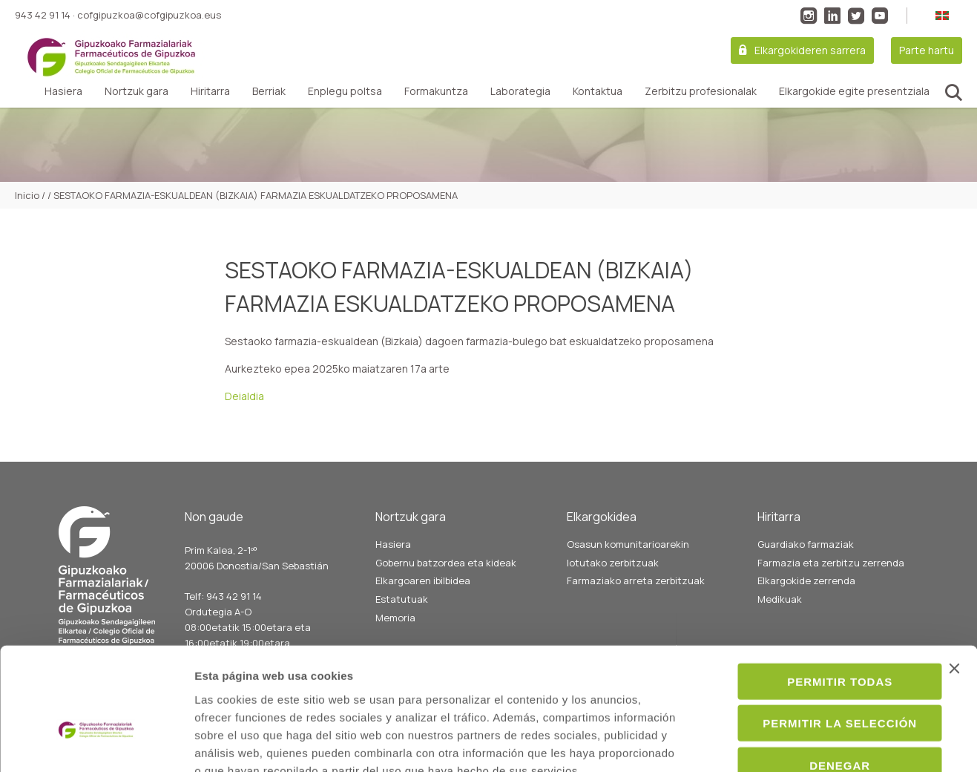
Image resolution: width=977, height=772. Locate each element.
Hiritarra (210, 91)
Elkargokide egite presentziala (854, 91)
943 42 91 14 (42, 15)
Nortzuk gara (136, 91)
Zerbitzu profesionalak (701, 91)
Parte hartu (926, 50)
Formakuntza (436, 91)
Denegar (815, 677)
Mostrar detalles (806, 742)
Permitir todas (815, 593)
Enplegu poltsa (345, 91)
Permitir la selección (815, 635)
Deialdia (244, 396)
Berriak (269, 91)
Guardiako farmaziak (805, 544)
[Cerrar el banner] (954, 580)
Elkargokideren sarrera (810, 50)
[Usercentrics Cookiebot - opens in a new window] (96, 743)
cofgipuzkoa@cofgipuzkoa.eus (149, 15)
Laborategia (520, 91)
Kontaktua (597, 91)
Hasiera (63, 91)
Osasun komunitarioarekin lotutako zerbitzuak (628, 553)
